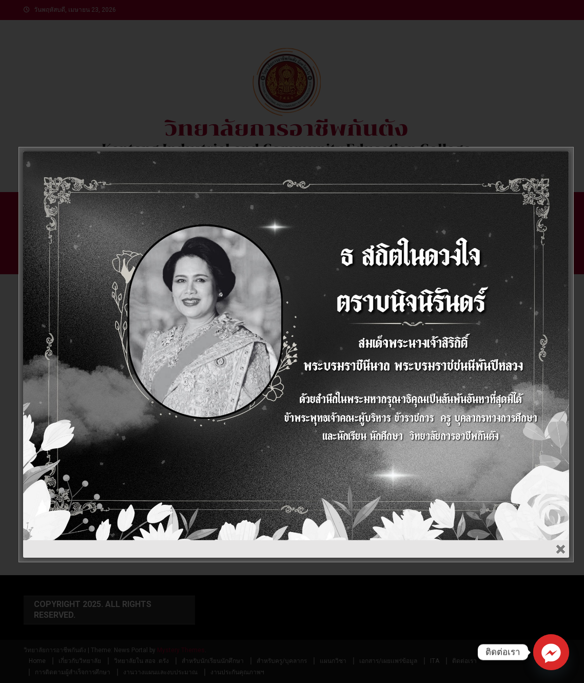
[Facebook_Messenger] (551, 652)
